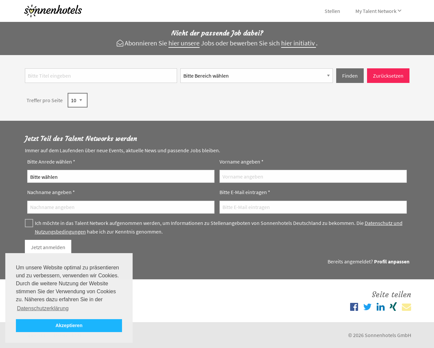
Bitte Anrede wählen (51, 161)
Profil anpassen (391, 261)
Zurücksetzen (388, 75)
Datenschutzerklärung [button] (43, 308)
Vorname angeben (241, 161)
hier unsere (184, 43)
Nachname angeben (51, 192)
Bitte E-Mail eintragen (244, 192)
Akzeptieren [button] (69, 325)
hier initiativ (298, 43)
